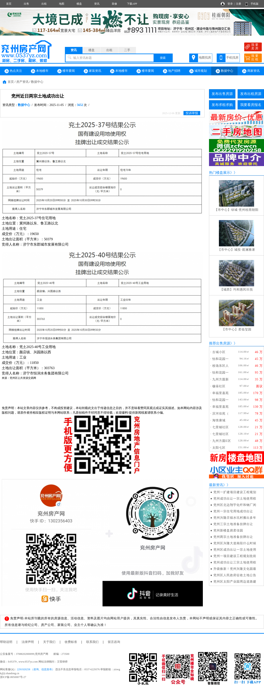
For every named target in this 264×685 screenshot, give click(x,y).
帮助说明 (6, 642)
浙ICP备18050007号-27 (13, 677)
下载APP (132, 3)
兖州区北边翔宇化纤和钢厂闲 (234, 505)
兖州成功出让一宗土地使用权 (234, 498)
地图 (61, 3)
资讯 (96, 3)
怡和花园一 (220, 359)
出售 (26, 3)
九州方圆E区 (221, 440)
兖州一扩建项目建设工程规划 (234, 492)
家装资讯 (92, 71)
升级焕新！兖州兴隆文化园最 (234, 568)
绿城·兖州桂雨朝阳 (244, 209)
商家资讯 (251, 71)
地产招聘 (171, 71)
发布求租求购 (222, 105)
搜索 (163, 57)
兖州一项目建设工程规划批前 (234, 556)
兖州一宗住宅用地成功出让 (233, 511)
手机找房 (232, 57)
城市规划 (198, 71)
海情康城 (219, 420)
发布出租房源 (250, 94)
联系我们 (92, 642)
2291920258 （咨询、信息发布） (36, 669)
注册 (238, 3)
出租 (44, 3)
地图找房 (205, 57)
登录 (230, 3)
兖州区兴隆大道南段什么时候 (234, 543)
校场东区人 (220, 365)
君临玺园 (244, 329)
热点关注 (13, 71)
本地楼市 (39, 71)
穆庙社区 (219, 386)
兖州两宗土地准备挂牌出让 (233, 537)
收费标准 (71, 642)
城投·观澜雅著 (244, 249)
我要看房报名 (250, 105)
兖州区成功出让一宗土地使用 (234, 549)
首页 (8, 3)
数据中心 (224, 71)
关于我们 (49, 642)
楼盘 (79, 3)
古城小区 (219, 352)
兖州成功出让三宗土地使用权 (234, 562)
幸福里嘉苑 (220, 393)
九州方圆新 (220, 379)
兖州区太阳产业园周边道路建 (234, 581)
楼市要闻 (66, 71)
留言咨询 (114, 642)
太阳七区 (219, 447)
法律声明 (28, 642)
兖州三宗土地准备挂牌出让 (233, 524)
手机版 (254, 3)
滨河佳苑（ (220, 413)
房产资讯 (22, 81)
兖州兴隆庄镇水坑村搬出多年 (234, 517)
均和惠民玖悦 (243, 289)
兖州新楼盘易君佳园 (228, 530)
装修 (114, 3)
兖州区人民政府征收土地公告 (234, 575)
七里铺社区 (220, 427)
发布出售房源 (222, 94)
